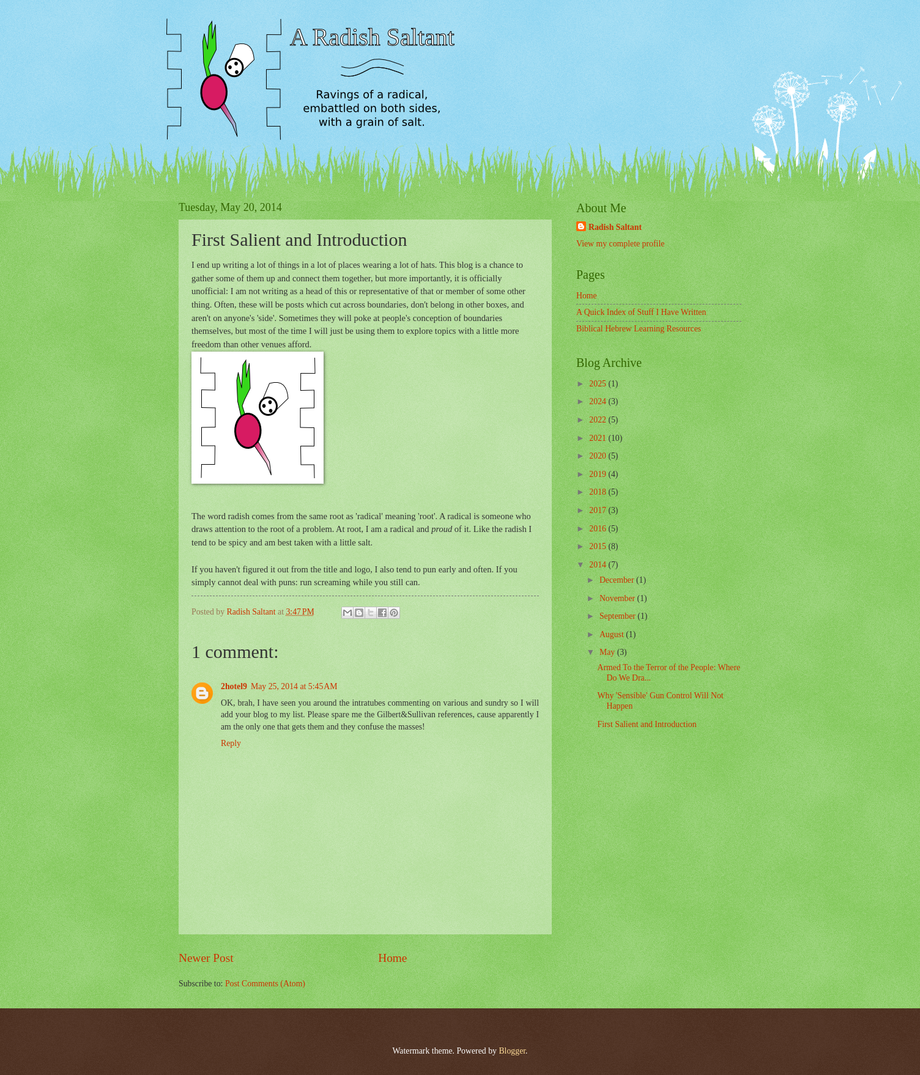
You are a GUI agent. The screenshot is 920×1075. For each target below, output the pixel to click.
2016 (598, 528)
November (618, 598)
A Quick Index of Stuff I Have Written (641, 312)
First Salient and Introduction (646, 724)
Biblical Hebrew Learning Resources (638, 328)
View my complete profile (620, 243)
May (608, 652)
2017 (598, 510)
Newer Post (206, 957)
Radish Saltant (615, 227)
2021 (598, 438)
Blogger (512, 1050)
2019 (598, 474)
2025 (598, 383)
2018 (598, 492)
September (618, 616)
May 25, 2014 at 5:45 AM (294, 686)
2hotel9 (234, 686)
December (617, 580)
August (612, 634)
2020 (598, 455)
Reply (231, 743)
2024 (598, 401)
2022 (598, 419)
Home (392, 957)
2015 (598, 546)
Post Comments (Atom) (265, 983)
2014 (598, 564)
